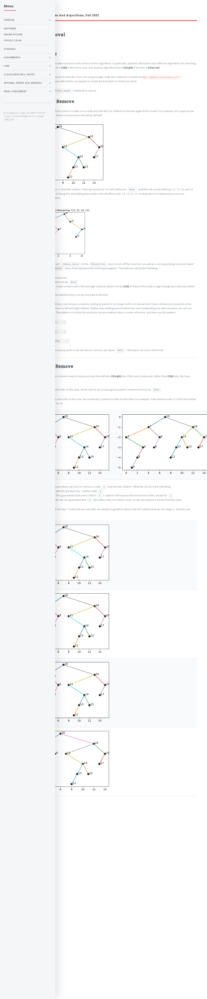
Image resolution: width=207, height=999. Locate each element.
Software (10, 28)
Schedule (10, 49)
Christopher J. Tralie (16, 112)
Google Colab (12, 40)
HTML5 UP (9, 119)
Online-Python (13, 34)
